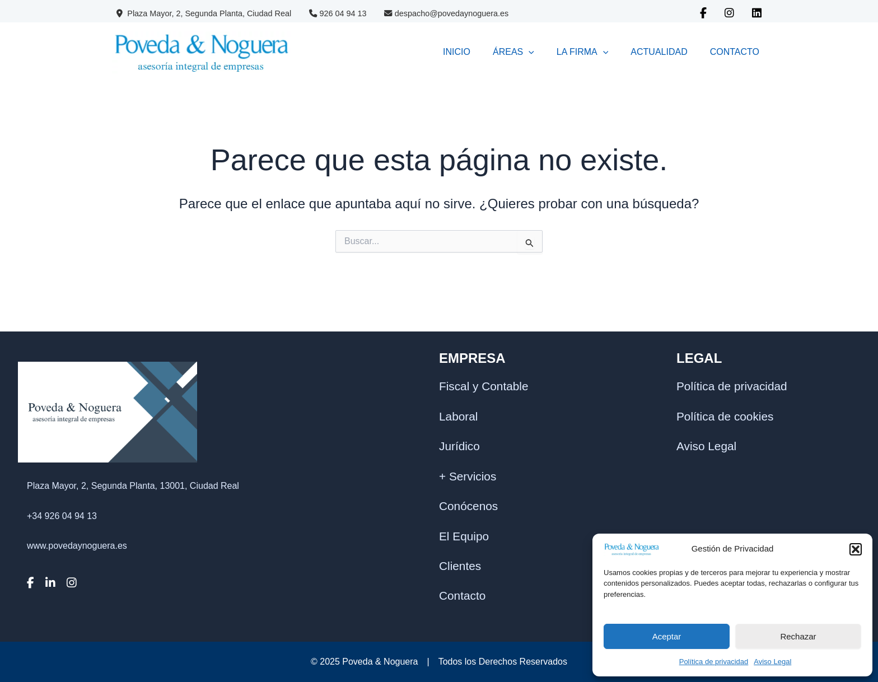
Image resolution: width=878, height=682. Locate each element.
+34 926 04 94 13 (62, 545)
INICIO (396, 52)
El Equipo (464, 528)
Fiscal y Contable (484, 378)
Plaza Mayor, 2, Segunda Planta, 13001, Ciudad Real (133, 515)
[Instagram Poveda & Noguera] (729, 14)
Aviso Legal (772, 661)
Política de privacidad (714, 661)
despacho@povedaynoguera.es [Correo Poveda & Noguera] (446, 13)
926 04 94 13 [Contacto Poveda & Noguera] (337, 13)
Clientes (460, 558)
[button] (855, 549)
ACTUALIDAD (638, 52)
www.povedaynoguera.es (77, 575)
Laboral (458, 408)
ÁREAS (466, 52)
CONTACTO (728, 52)
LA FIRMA (549, 52)
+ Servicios (467, 468)
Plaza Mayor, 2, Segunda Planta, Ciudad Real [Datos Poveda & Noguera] (203, 13)
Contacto (462, 588)
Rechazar (798, 636)
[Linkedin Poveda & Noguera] (757, 14)
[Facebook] (35, 613)
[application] (481, 52)
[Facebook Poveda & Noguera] (703, 14)
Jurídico (459, 438)
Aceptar (666, 636)
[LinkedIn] (54, 613)
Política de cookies (724, 408)
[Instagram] (76, 613)
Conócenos (468, 498)
